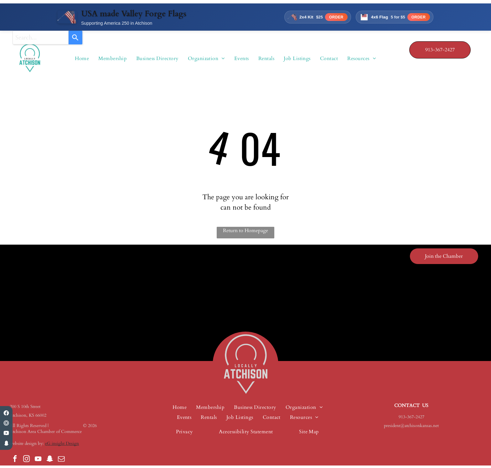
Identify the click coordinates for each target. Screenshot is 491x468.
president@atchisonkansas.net (411, 428)
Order (331, 18)
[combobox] (41, 37)
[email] (61, 462)
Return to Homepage (245, 233)
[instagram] (26, 462)
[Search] (75, 37)
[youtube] (38, 462)
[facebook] (15, 462)
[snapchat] (49, 462)
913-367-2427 (411, 419)
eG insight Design (62, 446)
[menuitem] (113, 60)
